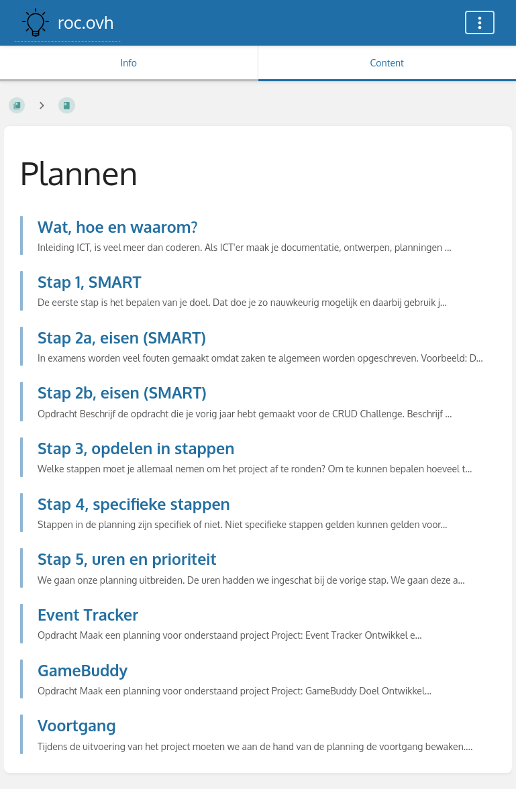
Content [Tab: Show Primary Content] (387, 62)
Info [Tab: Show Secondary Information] (128, 62)
